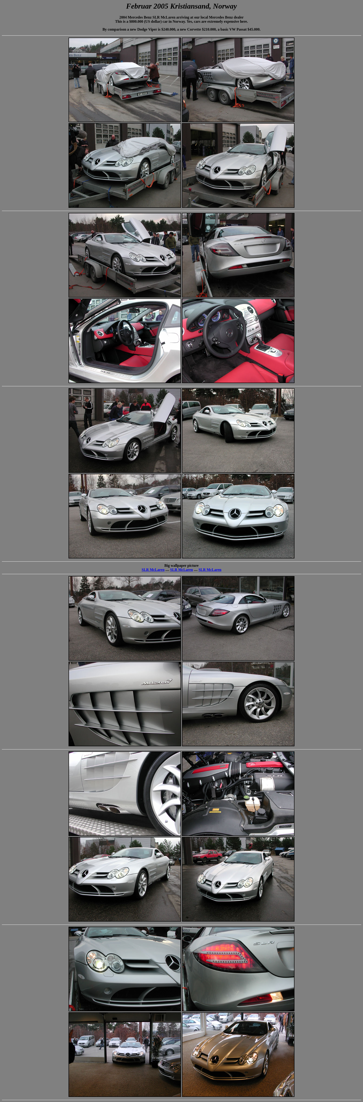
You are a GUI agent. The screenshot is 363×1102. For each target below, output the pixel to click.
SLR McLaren (153, 570)
